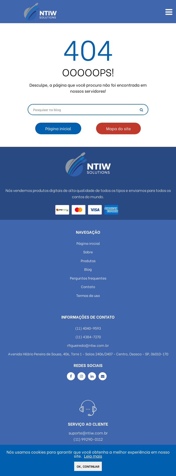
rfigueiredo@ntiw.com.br (88, 345)
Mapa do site (118, 128)
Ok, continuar (88, 467)
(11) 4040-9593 (88, 328)
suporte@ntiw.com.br (88, 433)
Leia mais (93, 456)
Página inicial (58, 128)
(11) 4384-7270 (88, 336)
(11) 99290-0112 (88, 439)
